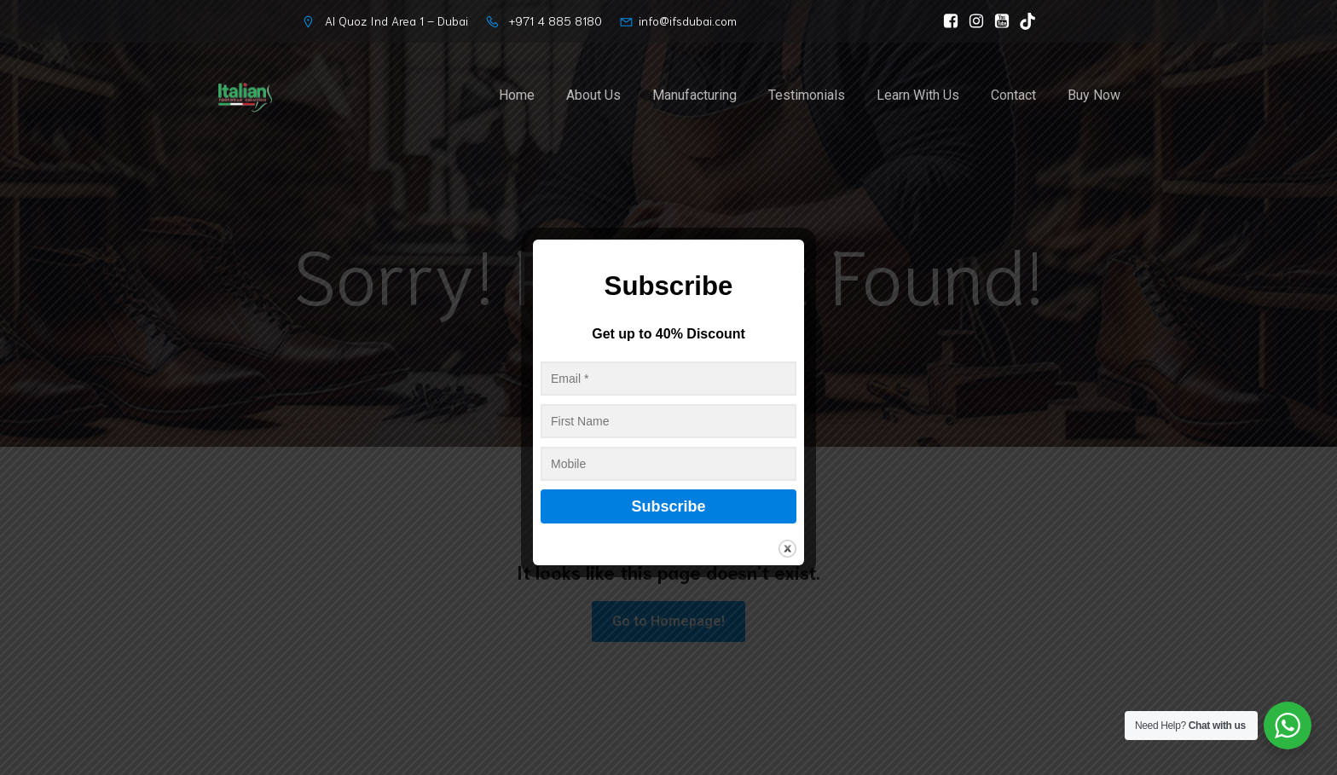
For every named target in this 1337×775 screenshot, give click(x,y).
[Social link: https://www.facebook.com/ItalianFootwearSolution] (946, 21)
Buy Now (1094, 95)
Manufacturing (694, 95)
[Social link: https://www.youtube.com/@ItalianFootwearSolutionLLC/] (997, 21)
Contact (1013, 95)
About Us (593, 95)
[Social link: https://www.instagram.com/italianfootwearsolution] (972, 21)
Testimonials (806, 95)
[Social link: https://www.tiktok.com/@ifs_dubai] (1023, 21)
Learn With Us (918, 95)
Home (517, 95)
